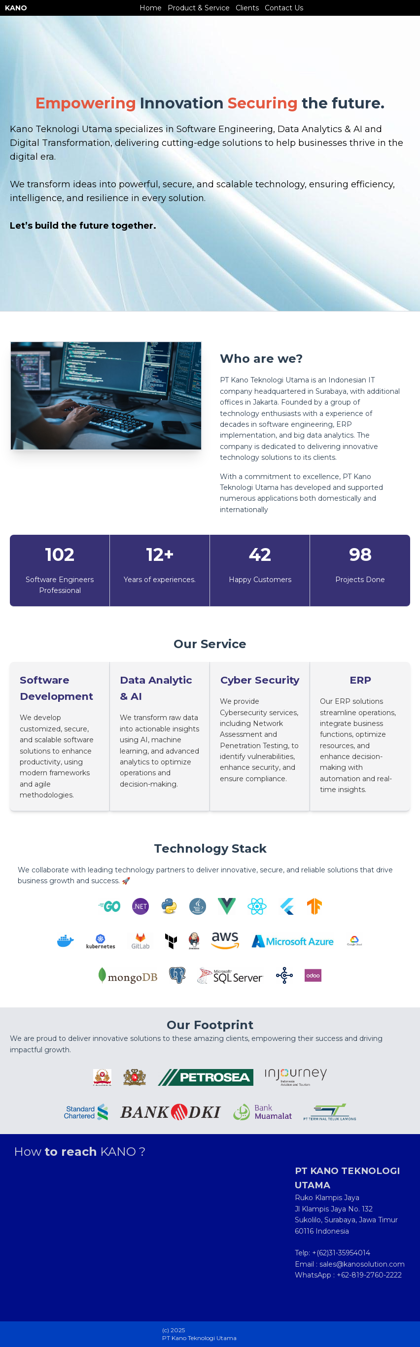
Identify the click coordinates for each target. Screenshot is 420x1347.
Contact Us (284, 7)
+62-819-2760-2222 (369, 1275)
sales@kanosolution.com (362, 1264)
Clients (247, 7)
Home (151, 7)
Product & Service (199, 7)
